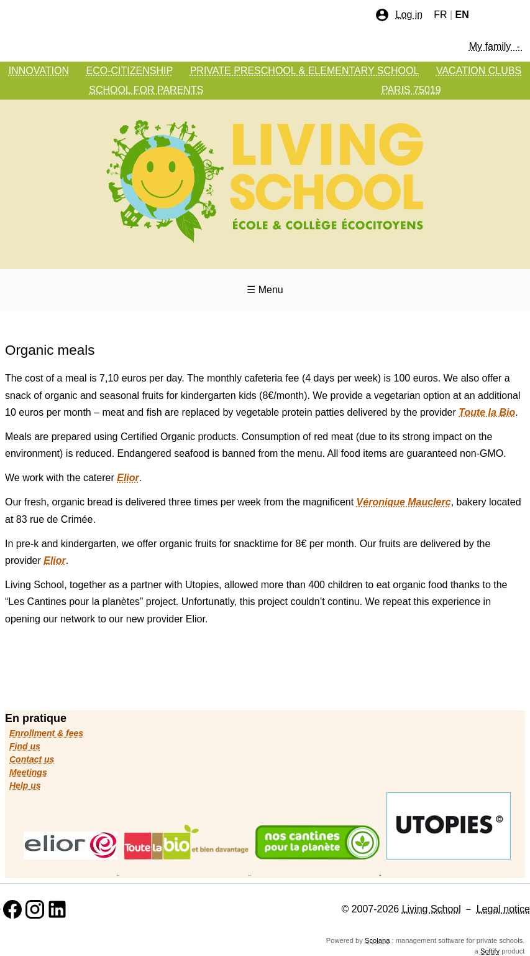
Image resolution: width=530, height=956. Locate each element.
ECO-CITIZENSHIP (129, 70)
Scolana (377, 940)
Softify (490, 951)
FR (440, 14)
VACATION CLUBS (478, 70)
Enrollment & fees (46, 733)
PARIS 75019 (411, 90)
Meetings (28, 772)
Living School (431, 909)
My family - (496, 46)
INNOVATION (39, 70)
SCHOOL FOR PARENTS (146, 90)
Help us (25, 785)
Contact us (31, 759)
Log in (399, 14)
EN (462, 14)
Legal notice (503, 909)
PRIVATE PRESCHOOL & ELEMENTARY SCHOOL (304, 70)
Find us (24, 746)
